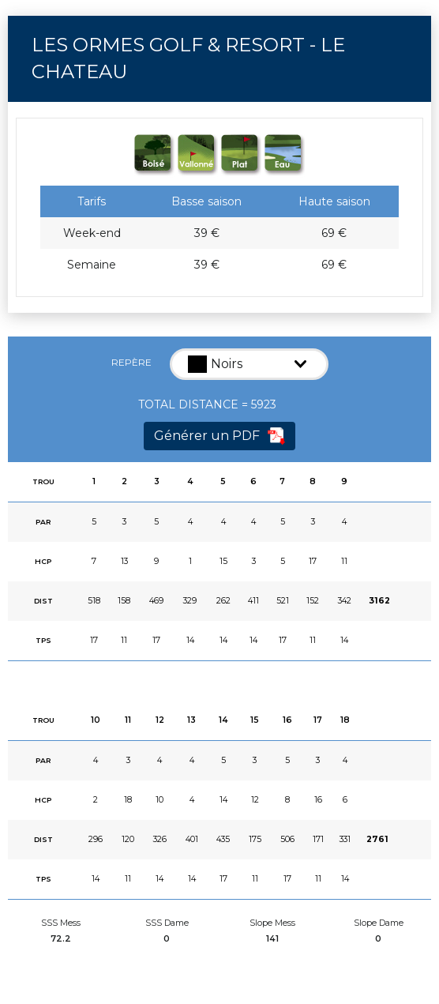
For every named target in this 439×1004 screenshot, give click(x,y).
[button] (249, 364)
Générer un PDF (219, 436)
